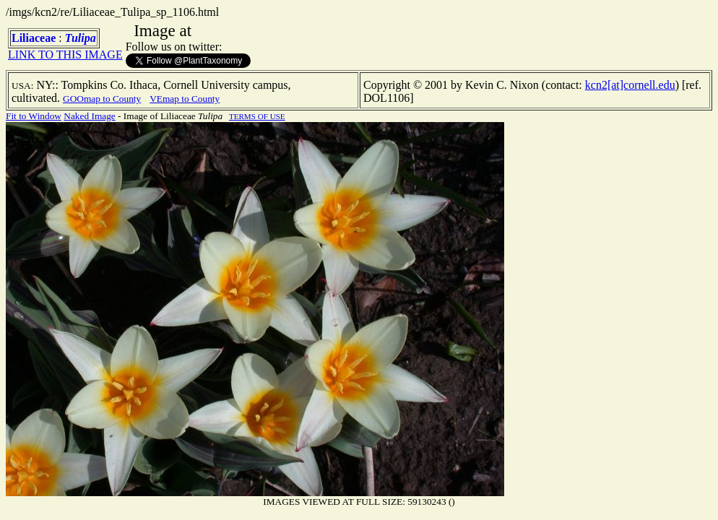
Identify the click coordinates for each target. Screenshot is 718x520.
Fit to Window (33, 115)
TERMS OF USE (257, 116)
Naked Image (89, 115)
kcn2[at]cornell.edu (630, 85)
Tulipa (80, 38)
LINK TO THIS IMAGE (65, 54)
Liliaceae (34, 38)
